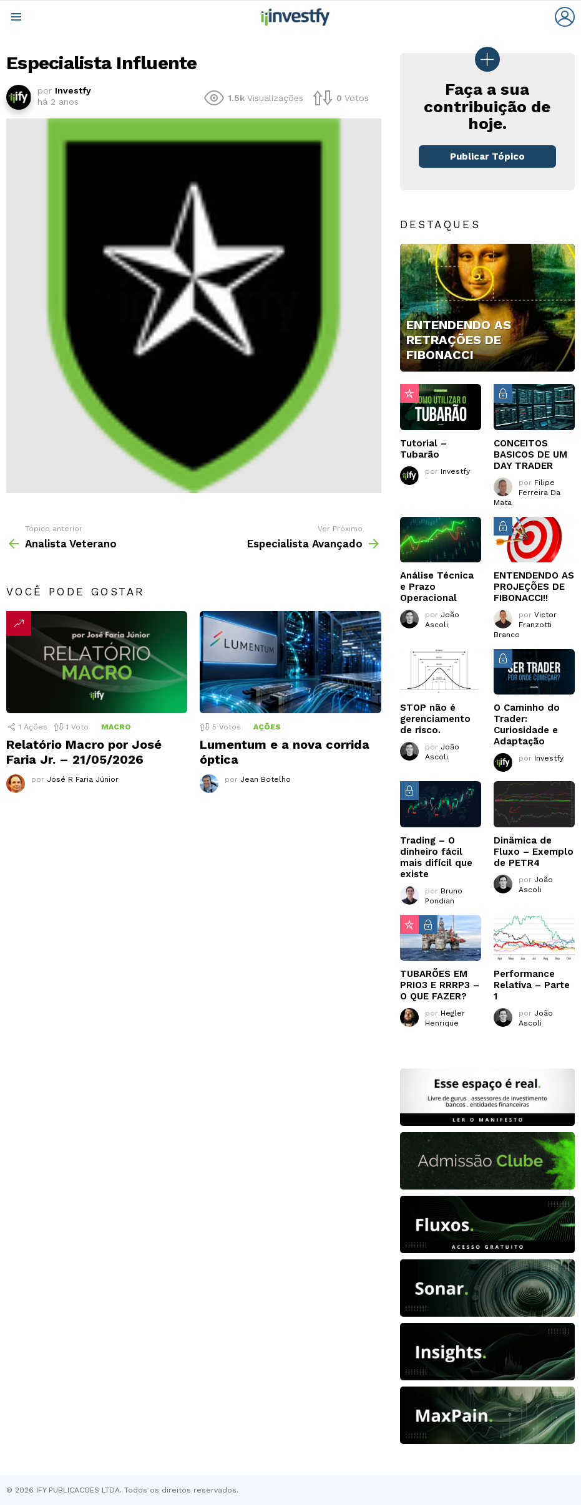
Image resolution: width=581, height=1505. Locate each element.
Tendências (18, 623)
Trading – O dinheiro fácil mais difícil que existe (436, 857)
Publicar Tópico (487, 156)
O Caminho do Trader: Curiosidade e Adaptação (527, 724)
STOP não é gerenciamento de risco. (435, 719)
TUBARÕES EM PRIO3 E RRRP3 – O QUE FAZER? (439, 985)
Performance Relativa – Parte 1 (532, 985)
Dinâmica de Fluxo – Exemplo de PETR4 (534, 851)
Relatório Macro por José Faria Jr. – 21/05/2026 (84, 752)
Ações (267, 727)
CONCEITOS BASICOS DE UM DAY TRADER (530, 454)
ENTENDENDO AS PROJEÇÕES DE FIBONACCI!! (534, 586)
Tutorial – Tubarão (423, 449)
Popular (409, 393)
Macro (116, 727)
